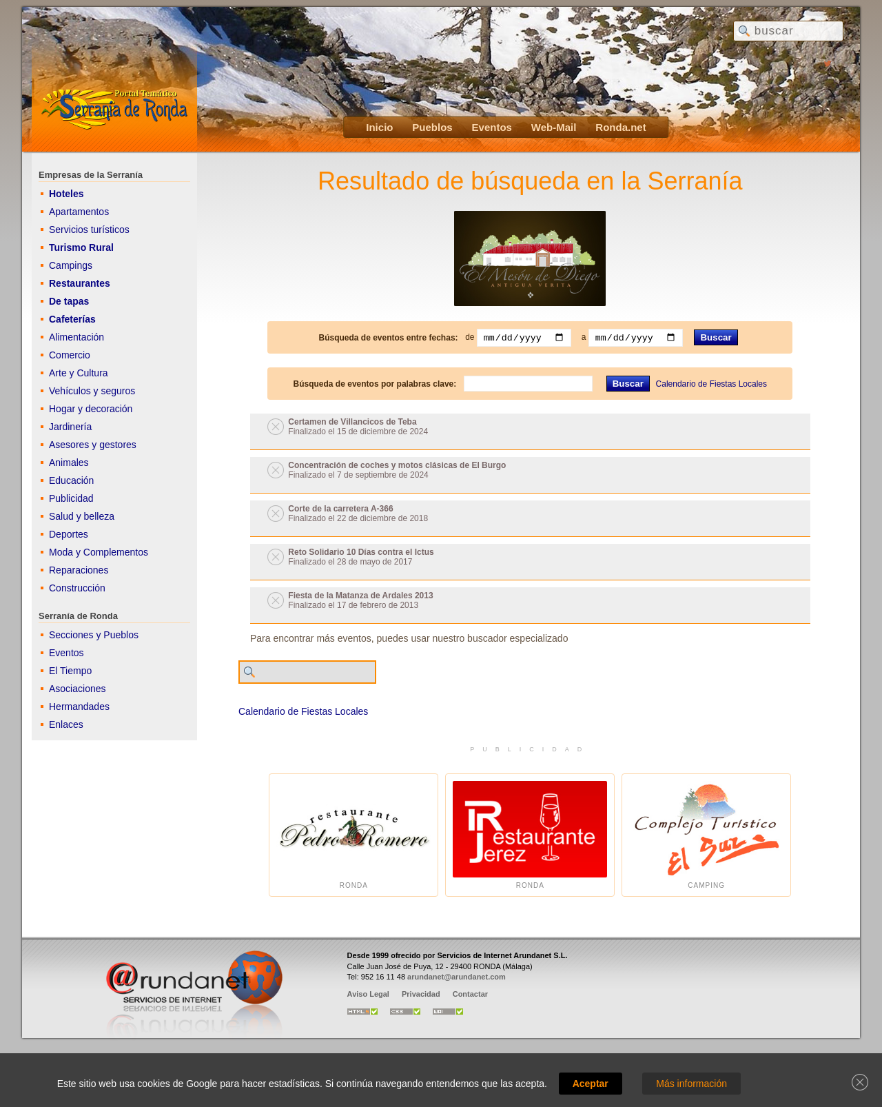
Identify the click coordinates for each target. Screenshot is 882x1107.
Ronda (353, 835)
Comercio (69, 354)
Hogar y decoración (90, 408)
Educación (71, 480)
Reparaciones (78, 570)
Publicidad (71, 498)
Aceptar (590, 1083)
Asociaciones (77, 688)
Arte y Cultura (78, 372)
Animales (69, 462)
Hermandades (79, 706)
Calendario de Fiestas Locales (711, 384)
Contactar (470, 994)
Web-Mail (554, 127)
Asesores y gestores (92, 444)
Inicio (379, 127)
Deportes (68, 534)
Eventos (492, 127)
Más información (691, 1083)
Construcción (77, 587)
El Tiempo (70, 670)
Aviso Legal (368, 994)
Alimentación (76, 337)
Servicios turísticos (89, 229)
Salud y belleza (81, 516)
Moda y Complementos (98, 552)
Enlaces (66, 724)
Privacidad (421, 994)
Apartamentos (79, 211)
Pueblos (432, 127)
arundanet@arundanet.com (456, 977)
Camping (706, 835)
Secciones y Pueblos (94, 634)
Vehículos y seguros (92, 390)
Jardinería (70, 426)
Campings (70, 265)
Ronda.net (620, 127)
